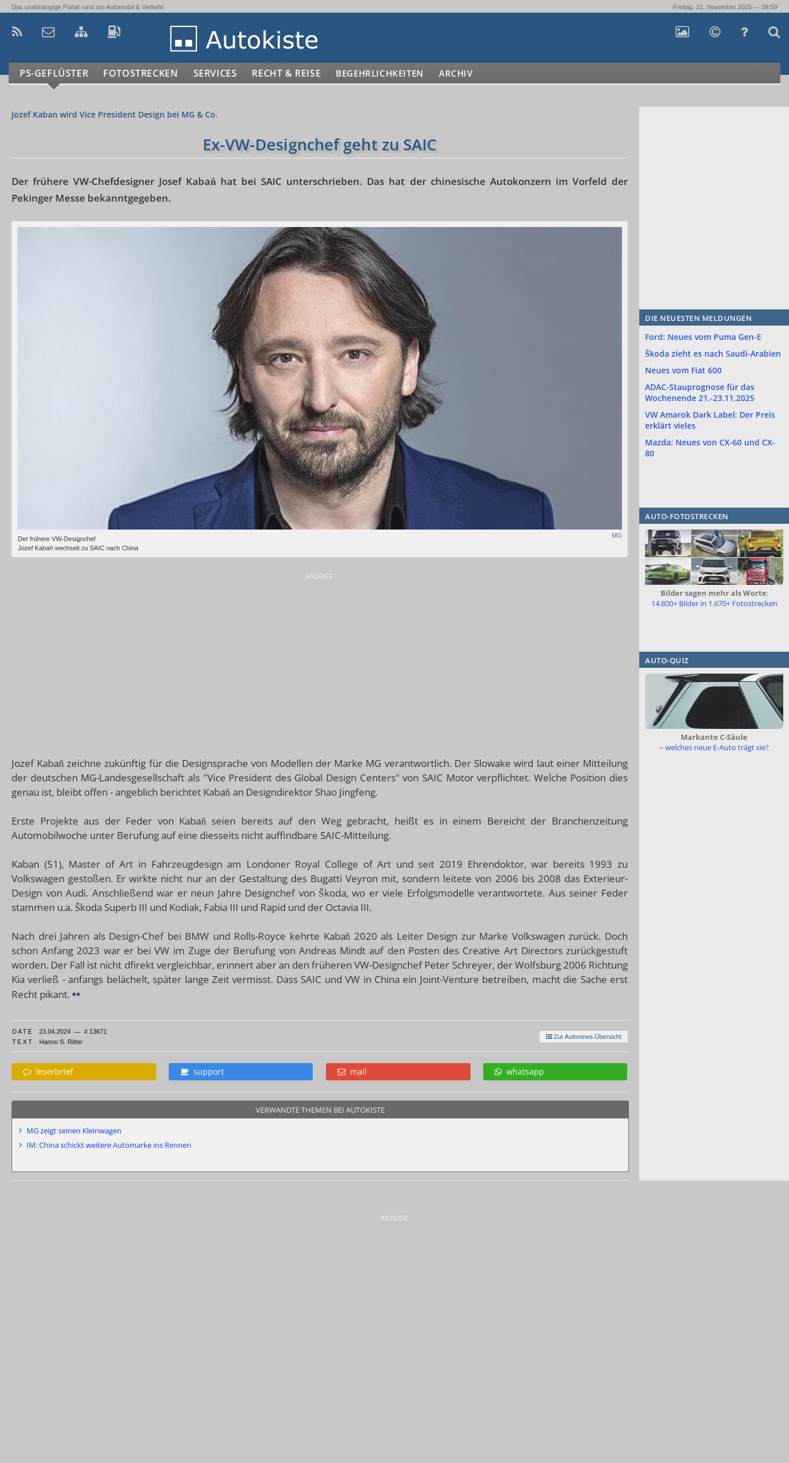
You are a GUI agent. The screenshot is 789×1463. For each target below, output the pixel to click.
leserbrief (48, 1071)
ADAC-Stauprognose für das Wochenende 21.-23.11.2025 (699, 392)
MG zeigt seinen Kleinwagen (74, 1130)
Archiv (477, 73)
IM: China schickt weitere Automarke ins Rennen (108, 1145)
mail (352, 1071)
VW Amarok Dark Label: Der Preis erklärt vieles (710, 420)
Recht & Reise (294, 73)
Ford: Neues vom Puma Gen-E (703, 336)
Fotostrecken (144, 73)
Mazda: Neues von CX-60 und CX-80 (710, 448)
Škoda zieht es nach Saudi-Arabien (713, 353)
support (202, 1071)
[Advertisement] (319, 661)
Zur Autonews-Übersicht (583, 1036)
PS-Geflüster (55, 73)
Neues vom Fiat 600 (683, 370)
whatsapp (519, 1071)
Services (221, 73)
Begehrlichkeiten (394, 73)
